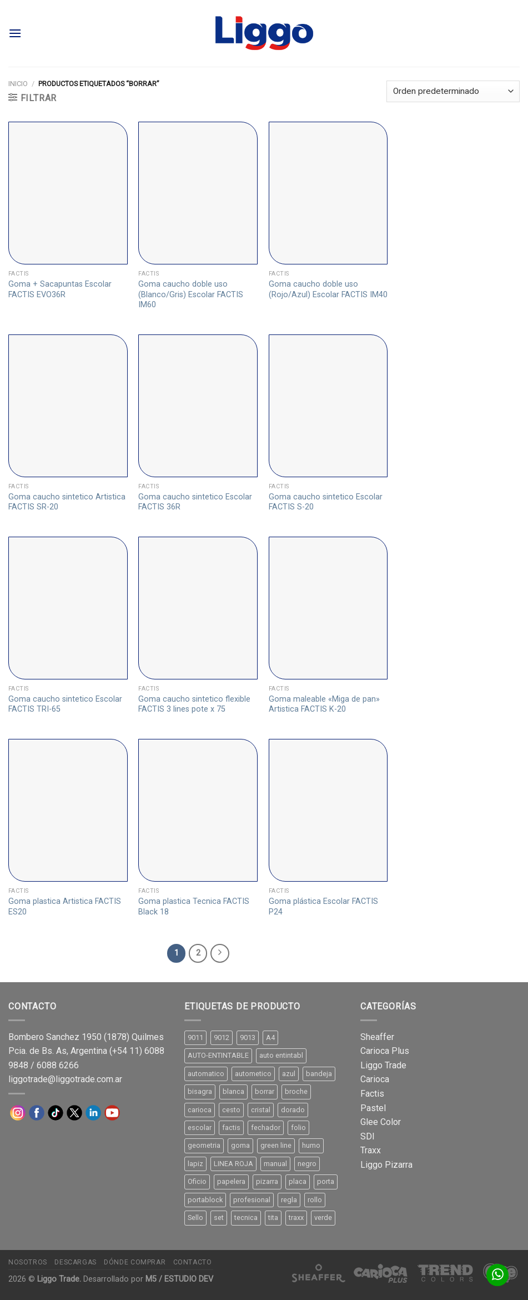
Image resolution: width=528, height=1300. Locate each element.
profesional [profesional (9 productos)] (251, 1200)
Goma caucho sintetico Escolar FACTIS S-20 (326, 502)
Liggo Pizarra (386, 1164)
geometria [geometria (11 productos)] (204, 1145)
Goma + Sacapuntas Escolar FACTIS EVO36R (60, 289)
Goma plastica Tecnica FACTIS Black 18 (193, 907)
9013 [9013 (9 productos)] (247, 1037)
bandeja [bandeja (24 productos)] (319, 1073)
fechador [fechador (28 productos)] (265, 1127)
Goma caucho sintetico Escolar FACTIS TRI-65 (65, 704)
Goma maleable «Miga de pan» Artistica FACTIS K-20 (324, 704)
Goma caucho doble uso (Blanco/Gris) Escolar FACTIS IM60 (190, 294)
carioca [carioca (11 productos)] (200, 1110)
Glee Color (380, 1122)
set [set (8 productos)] (219, 1217)
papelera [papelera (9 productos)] (231, 1181)
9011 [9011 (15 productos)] (195, 1037)
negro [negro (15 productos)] (307, 1163)
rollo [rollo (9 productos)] (315, 1200)
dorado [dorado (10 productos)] (293, 1110)
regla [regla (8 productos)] (289, 1200)
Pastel (373, 1108)
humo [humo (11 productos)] (311, 1145)
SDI (367, 1136)
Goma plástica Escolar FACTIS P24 (323, 907)
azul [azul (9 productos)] (288, 1073)
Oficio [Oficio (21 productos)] (197, 1181)
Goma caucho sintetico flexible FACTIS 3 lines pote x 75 (194, 704)
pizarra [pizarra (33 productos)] (267, 1181)
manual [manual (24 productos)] (275, 1163)
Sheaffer (377, 1037)
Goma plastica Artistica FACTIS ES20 (64, 907)
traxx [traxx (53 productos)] (296, 1217)
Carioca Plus (384, 1051)
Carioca (374, 1079)
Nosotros (27, 1262)
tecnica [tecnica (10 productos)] (246, 1217)
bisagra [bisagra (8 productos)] (200, 1091)
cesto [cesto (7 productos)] (231, 1110)
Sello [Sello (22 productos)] (195, 1217)
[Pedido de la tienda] (453, 91)
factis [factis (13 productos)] (231, 1127)
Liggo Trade (383, 1065)
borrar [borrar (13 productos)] (264, 1091)
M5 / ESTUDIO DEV (179, 1279)
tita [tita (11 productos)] (273, 1217)
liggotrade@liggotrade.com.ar (65, 1079)
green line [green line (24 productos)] (275, 1145)
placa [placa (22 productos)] (297, 1181)
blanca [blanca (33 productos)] (233, 1091)
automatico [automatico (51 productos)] (206, 1073)
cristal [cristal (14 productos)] (260, 1110)
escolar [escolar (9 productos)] (200, 1127)
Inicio (18, 83)
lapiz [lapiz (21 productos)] (195, 1163)
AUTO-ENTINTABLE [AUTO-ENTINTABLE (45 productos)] (218, 1055)
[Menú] (15, 33)
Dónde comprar (134, 1262)
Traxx (370, 1150)
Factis (372, 1093)
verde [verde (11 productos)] (323, 1217)
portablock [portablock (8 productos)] (205, 1200)
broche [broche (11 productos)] (296, 1091)
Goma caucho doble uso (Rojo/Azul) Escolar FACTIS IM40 (328, 289)
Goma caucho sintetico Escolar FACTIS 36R (195, 502)
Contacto (192, 1262)
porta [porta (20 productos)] (325, 1181)
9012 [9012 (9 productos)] (221, 1037)
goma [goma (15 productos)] (240, 1145)
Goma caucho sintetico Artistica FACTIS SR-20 (66, 502)
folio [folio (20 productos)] (298, 1127)
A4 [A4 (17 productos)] (270, 1037)
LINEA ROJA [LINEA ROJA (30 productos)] (233, 1163)
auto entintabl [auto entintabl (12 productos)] (281, 1055)
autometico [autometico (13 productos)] (253, 1073)
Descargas (75, 1262)
